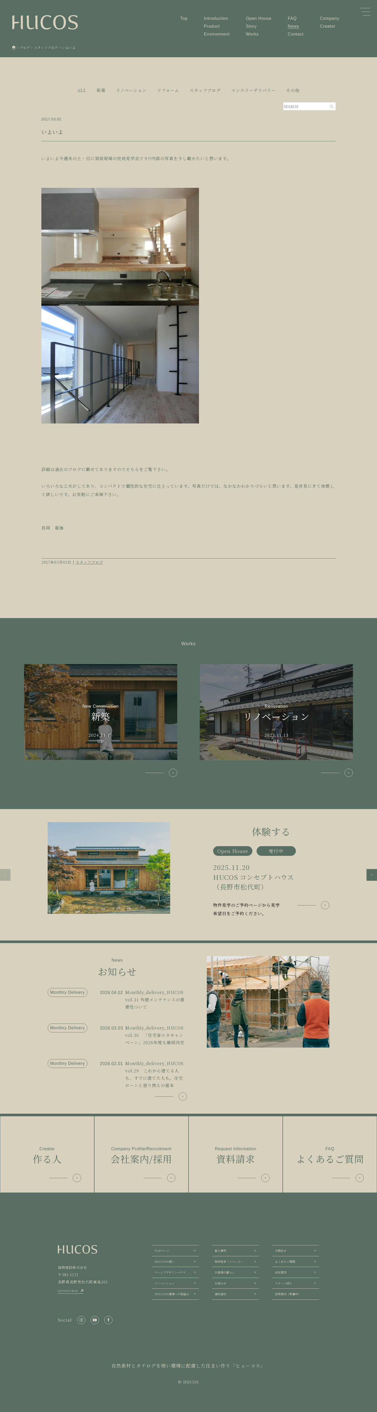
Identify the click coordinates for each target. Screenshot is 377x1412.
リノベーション (164, 1283)
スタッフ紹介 (283, 1283)
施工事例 (220, 1250)
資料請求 (220, 1294)
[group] (188, 870)
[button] (5, 875)
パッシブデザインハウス (170, 1272)
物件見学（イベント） (229, 1261)
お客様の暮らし (225, 1272)
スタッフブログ (89, 562)
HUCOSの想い (164, 1261)
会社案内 (280, 1272)
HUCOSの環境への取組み (171, 1294)
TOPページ (161, 1250)
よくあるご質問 (285, 1261)
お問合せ (280, 1250)
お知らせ (220, 1283)
